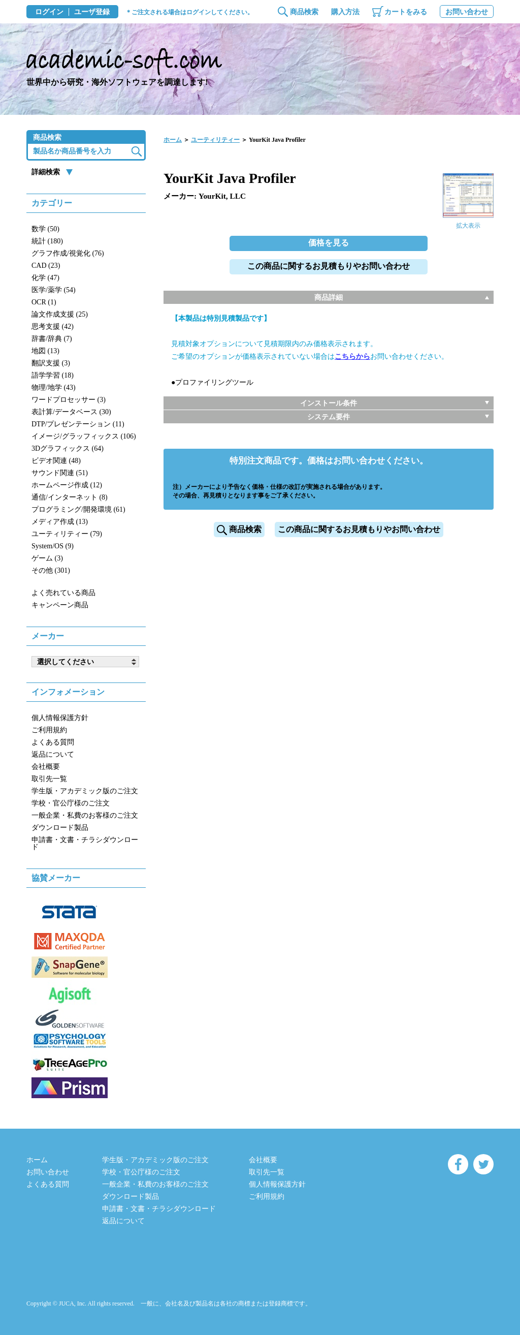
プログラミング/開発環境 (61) (78, 509)
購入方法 (345, 12)
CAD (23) (45, 265)
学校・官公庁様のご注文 (70, 803)
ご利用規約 (49, 730)
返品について (52, 754)
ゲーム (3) (47, 558)
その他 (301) (50, 570)
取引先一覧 (49, 779)
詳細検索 (45, 172)
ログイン (49, 12)
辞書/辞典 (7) (51, 339)
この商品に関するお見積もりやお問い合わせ (328, 266)
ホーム (173, 139)
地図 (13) (45, 351)
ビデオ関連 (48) (56, 460)
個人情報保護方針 (59, 718)
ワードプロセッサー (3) (68, 399)
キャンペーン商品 (59, 605)
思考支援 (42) (52, 326)
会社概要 (45, 766)
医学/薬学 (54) (53, 290)
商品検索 (304, 12)
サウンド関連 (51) (59, 473)
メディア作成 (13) (59, 521)
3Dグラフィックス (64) (67, 448)
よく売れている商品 (63, 593)
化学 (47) (45, 278)
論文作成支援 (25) (59, 314)
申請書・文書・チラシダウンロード (84, 843)
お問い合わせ (466, 12)
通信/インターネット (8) (69, 497)
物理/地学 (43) (53, 387)
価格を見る (328, 242)
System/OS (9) (52, 546)
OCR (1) (43, 302)
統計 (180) (47, 241)
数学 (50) (45, 229)
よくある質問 (52, 742)
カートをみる (405, 12)
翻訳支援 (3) (50, 363)
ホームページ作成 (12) (66, 485)
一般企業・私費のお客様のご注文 (84, 815)
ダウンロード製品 (59, 827)
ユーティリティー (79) (66, 534)
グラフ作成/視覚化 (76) (67, 253)
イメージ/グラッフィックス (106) (83, 436)
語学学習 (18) (52, 375)
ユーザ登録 (92, 12)
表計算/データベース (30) (71, 412)
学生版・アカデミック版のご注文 (84, 791)
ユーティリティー (215, 139)
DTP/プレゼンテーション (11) (77, 424)
